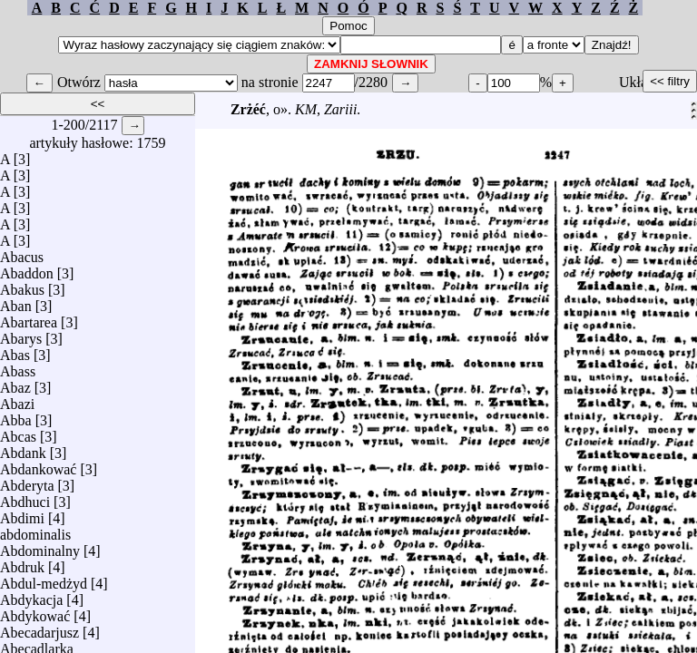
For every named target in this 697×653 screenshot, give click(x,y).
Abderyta (27, 481)
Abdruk (22, 562)
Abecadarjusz (39, 628)
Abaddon (27, 269)
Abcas (18, 432)
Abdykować (35, 611)
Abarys (21, 334)
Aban (16, 301)
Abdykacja (31, 595)
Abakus (22, 285)
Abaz (15, 383)
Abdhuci (25, 497)
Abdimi (22, 513)
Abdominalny (40, 546)
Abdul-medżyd (43, 579)
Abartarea (28, 318)
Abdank (23, 448)
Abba (16, 416)
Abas (15, 350)
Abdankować (38, 465)
